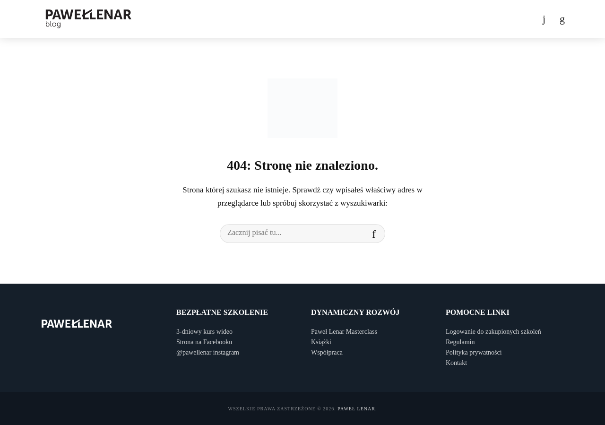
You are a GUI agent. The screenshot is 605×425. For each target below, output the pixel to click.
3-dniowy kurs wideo (204, 331)
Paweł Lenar (356, 408)
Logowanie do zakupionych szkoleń (493, 331)
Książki (321, 342)
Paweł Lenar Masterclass (344, 331)
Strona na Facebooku (204, 342)
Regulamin (460, 342)
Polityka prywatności (474, 352)
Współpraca (327, 352)
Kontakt (456, 362)
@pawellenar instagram (207, 352)
